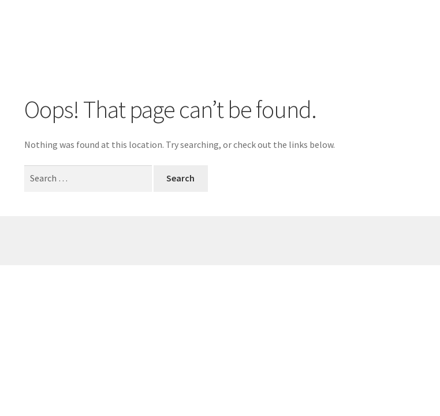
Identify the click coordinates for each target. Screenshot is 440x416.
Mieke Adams (74, 26)
